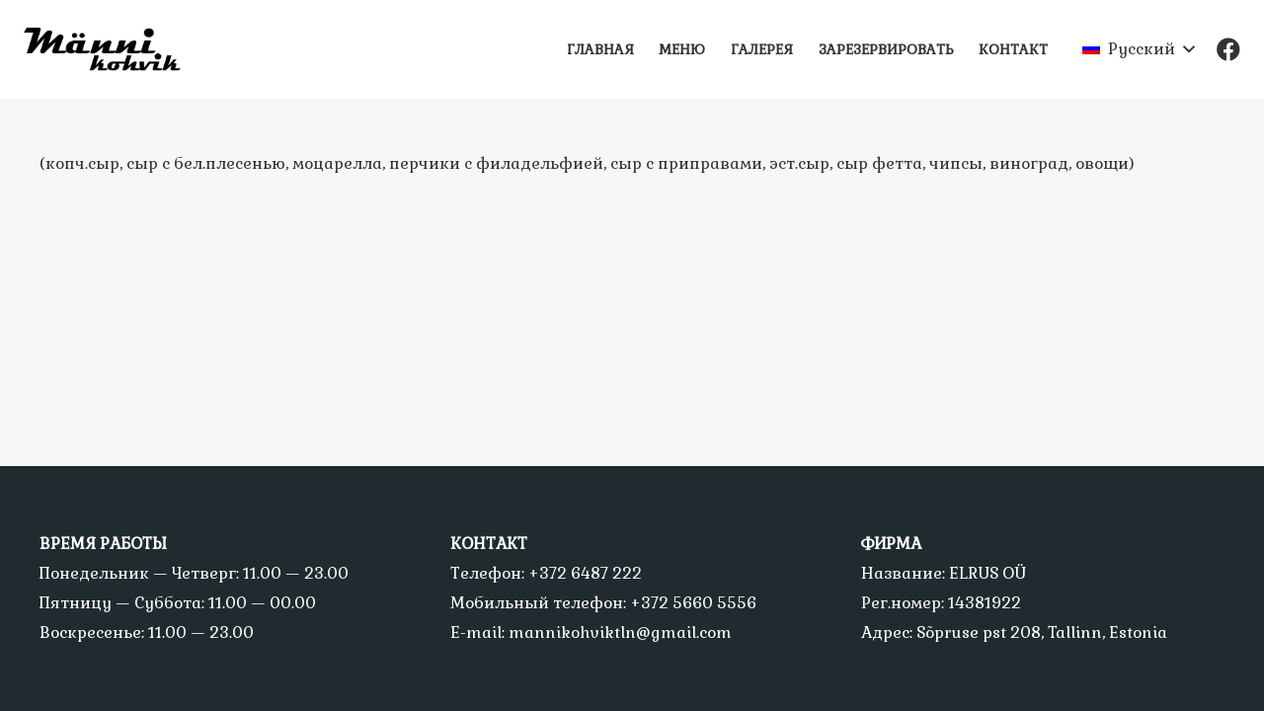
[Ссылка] (111, 49)
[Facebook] (1228, 49)
